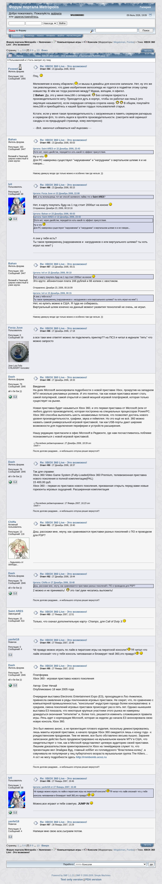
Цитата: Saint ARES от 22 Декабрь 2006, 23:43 (56, 149)
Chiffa (12, 521)
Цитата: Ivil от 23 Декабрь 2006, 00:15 (52, 293)
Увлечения (45, 42)
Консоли (90, 42)
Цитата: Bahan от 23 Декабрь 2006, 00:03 (54, 214)
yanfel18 (13, 639)
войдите (56, 13)
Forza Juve (15, 327)
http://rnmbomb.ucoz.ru (91, 757)
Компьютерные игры (67, 42)
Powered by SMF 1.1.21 (63, 875)
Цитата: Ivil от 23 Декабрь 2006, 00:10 (52, 273)
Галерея (145, 7)
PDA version (93, 879)
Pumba (130, 42)
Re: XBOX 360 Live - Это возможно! (63, 66)
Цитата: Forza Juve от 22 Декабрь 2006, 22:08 (56, 193)
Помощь (30, 36)
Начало (17, 36)
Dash (11, 376)
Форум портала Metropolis (21, 42)
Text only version (72, 879)
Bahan (12, 139)
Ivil (10, 184)
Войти (61, 36)
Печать (148, 51)
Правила (50, 36)
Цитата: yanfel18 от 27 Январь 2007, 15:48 (54, 787)
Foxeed (13, 68)
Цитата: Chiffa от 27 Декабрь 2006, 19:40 (54, 582)
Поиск (40, 36)
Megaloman (119, 42)
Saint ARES (15, 611)
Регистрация (74, 36)
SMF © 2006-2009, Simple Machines (93, 875)
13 (38, 50)
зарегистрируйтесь (26, 16)
